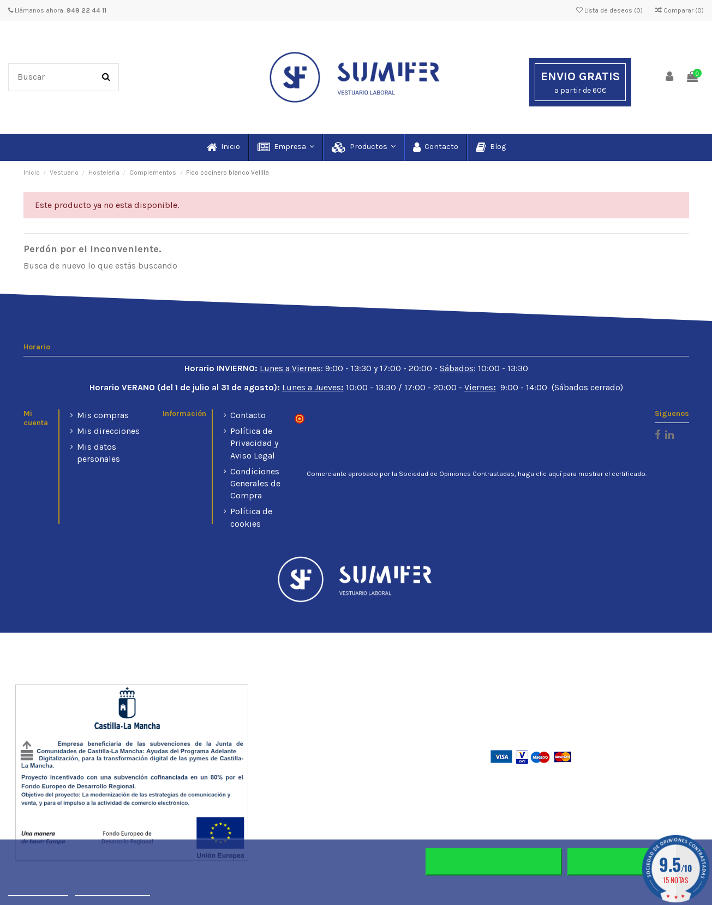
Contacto (248, 415)
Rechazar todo (493, 861)
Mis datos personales (98, 453)
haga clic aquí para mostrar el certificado (581, 474)
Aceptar (636, 861)
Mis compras (103, 415)
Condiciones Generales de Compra (255, 483)
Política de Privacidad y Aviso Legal (254, 443)
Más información (38, 890)
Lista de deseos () (610, 10)
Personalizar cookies (112, 890)
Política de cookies (251, 517)
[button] (285, 147)
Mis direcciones (108, 431)
